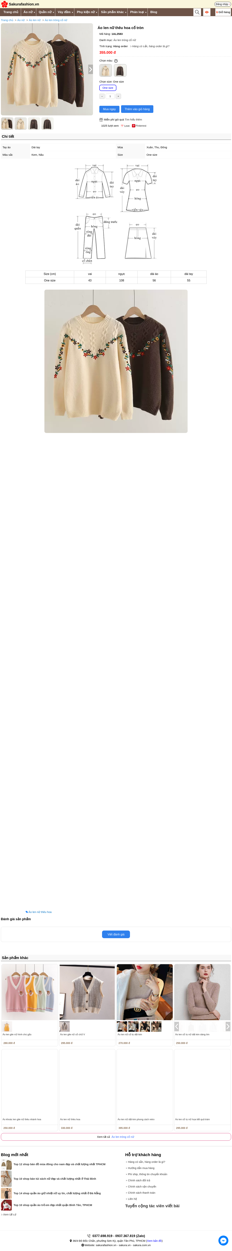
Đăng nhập (222, 4)
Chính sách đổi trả (139, 1180)
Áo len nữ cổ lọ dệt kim (130, 1034)
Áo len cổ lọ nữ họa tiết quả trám (192, 1119)
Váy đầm (64, 12)
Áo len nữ (35, 20)
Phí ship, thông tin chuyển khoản (147, 1174)
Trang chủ (10, 12)
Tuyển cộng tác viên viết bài (152, 1206)
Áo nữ (28, 12)
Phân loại (137, 12)
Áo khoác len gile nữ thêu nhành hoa (22, 1119)
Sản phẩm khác (112, 12)
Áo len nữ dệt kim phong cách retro (136, 1119)
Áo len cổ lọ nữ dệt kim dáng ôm (192, 1034)
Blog (153, 12)
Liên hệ (132, 1198)
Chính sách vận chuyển (142, 1186)
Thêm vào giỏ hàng (137, 109)
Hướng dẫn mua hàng (141, 1168)
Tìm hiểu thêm (133, 119)
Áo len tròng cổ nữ (56, 20)
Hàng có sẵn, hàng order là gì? (150, 46)
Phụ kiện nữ (86, 12)
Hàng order (120, 46)
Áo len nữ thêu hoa (40, 911)
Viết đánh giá (115, 934)
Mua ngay (109, 109)
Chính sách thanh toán (141, 1192)
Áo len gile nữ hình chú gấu (17, 1034)
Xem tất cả (9, 1214)
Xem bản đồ (154, 1240)
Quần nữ (45, 12)
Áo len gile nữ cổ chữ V (72, 1034)
